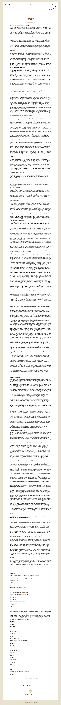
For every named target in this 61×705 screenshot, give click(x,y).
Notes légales (26, 702)
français (52, 7)
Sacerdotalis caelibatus (14, 309)
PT (35, 13)
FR (29, 13)
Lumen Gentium (42, 71)
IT (31, 13)
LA (33, 13)
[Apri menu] (55, 5)
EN (26, 13)
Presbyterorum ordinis (14, 72)
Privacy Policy (36, 702)
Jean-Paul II (7, 7)
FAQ (22, 702)
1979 (15, 7)
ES (27, 13)
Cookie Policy (31, 702)
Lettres (12, 7)
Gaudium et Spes (23, 619)
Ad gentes (20, 72)
